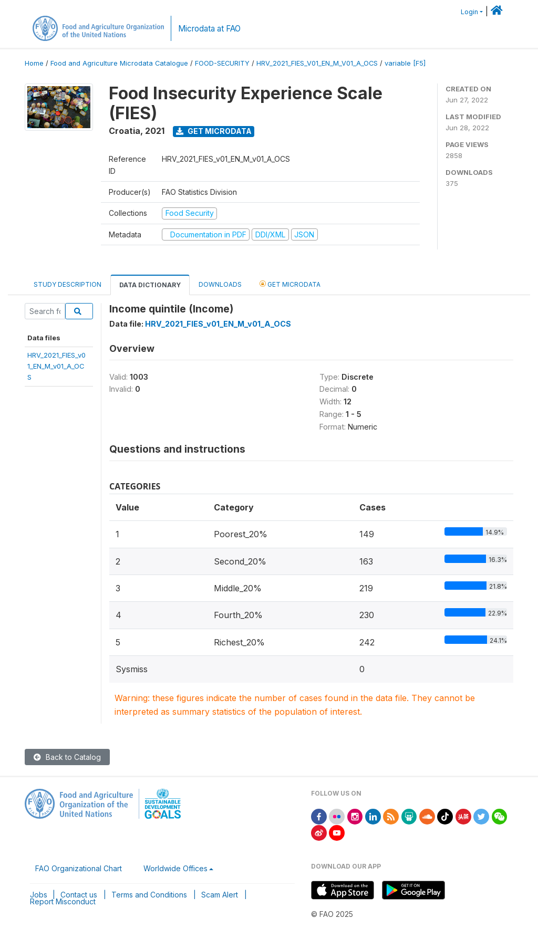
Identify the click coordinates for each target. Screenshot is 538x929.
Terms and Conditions (149, 894)
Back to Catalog (67, 757)
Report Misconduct (63, 901)
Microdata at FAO (209, 29)
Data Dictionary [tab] (150, 285)
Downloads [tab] (220, 284)
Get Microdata (214, 131)
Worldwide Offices (175, 868)
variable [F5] (405, 63)
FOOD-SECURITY (222, 63)
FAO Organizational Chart (78, 868)
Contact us (78, 894)
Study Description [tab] (67, 284)
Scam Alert (219, 894)
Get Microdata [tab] (290, 283)
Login (469, 12)
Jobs (38, 894)
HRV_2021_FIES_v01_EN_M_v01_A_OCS (56, 366)
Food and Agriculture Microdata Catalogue (119, 63)
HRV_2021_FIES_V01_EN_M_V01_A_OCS (317, 63)
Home (34, 63)
